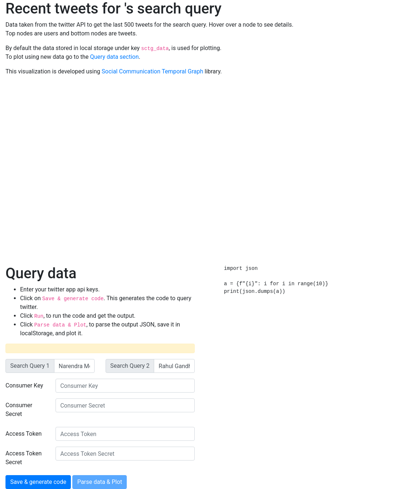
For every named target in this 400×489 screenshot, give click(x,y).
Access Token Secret (23, 458)
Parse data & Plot (99, 481)
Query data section (114, 56)
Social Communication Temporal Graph (152, 71)
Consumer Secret (18, 409)
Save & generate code (38, 481)
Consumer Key (24, 385)
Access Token (23, 433)
